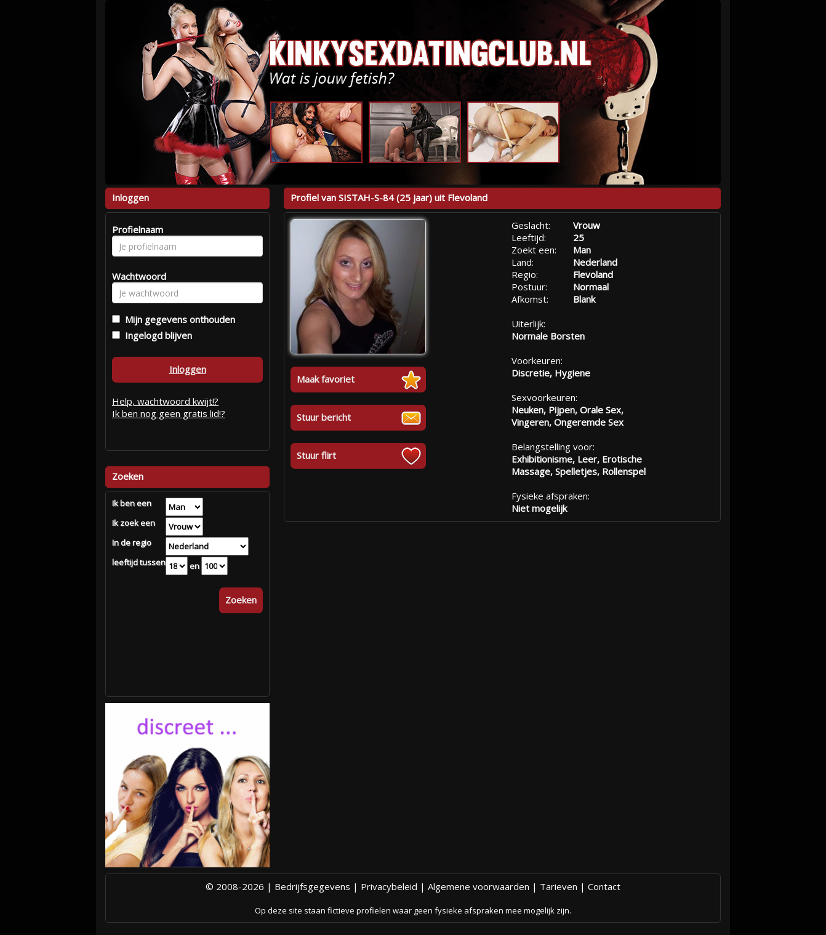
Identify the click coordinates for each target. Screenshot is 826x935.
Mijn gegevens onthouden (177, 319)
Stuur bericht (324, 417)
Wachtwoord (135, 276)
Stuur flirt (316, 455)
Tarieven (558, 886)
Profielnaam (135, 229)
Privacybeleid (389, 886)
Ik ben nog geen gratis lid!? (168, 413)
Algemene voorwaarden (478, 886)
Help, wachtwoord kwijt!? (165, 401)
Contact (604, 886)
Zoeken (241, 600)
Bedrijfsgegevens (312, 886)
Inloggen (187, 369)
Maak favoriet (326, 379)
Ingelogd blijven (156, 335)
